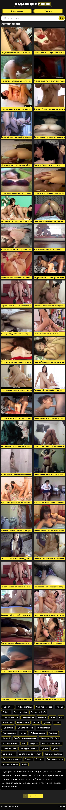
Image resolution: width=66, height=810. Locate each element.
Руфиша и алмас (10, 764)
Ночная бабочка (10, 717)
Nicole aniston (23, 723)
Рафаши (42, 717)
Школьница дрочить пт (30, 754)
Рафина (39, 759)
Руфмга (44, 749)
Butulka (6, 712)
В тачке (28, 759)
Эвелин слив (28, 717)
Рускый (6, 738)
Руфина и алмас (10, 743)
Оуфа (24, 764)
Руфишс (34, 743)
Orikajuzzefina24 (38, 712)
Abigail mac (8, 723)
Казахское (33, 4)
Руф (61, 717)
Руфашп (46, 723)
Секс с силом (9, 754)
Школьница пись (53, 754)
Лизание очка (9, 749)
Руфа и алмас (43, 728)
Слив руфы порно (28, 749)
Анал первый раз (44, 707)
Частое (23, 733)
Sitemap (62, 807)
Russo (36, 723)
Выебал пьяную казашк (25, 738)
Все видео (17, 11)
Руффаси (53, 733)
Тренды (48, 11)
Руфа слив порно (25, 728)
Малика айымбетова (51, 743)
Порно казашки (9, 807)
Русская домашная (12, 759)
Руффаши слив (37, 733)
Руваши (59, 707)
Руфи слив (8, 728)
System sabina (20, 712)
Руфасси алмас (24, 707)
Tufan (57, 723)
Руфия (55, 749)
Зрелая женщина (55, 759)
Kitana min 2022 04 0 (49, 738)
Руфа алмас (8, 707)
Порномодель (9, 733)
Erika (24, 743)
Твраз (52, 717)
